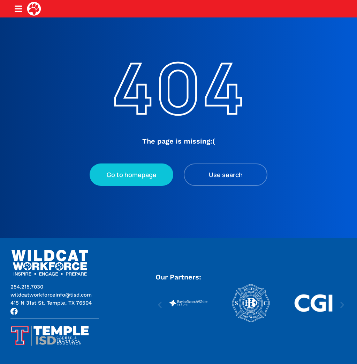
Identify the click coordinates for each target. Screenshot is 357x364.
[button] (51, 303)
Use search (226, 174)
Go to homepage (132, 174)
